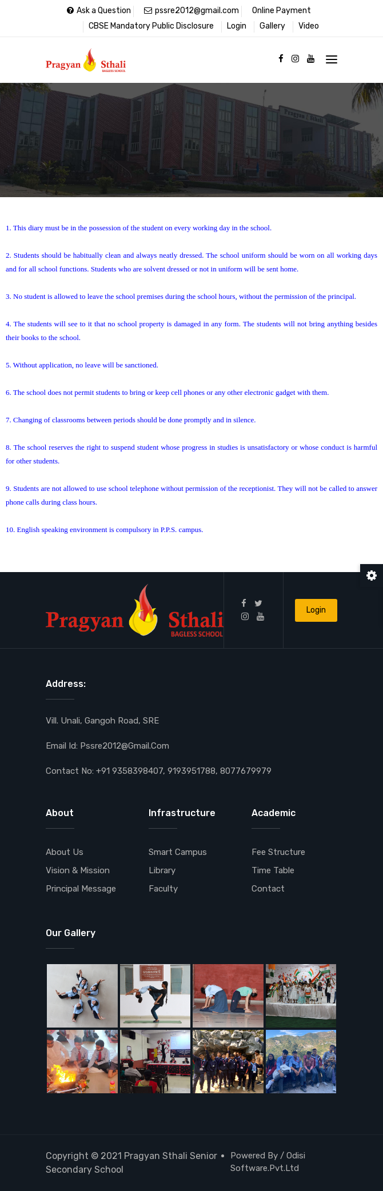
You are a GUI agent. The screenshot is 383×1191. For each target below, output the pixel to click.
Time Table (273, 870)
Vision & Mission (78, 870)
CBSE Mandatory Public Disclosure (151, 26)
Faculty (163, 889)
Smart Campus (178, 852)
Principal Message (81, 889)
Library (162, 870)
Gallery (272, 26)
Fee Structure (278, 852)
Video (308, 26)
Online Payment (281, 10)
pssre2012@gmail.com (191, 10)
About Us (64, 852)
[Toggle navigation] (331, 59)
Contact (268, 889)
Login (236, 26)
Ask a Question (99, 10)
